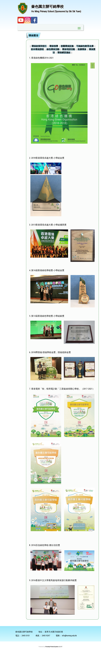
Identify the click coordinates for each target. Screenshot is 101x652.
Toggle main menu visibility (79, 28)
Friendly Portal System (52, 646)
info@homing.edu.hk (69, 635)
